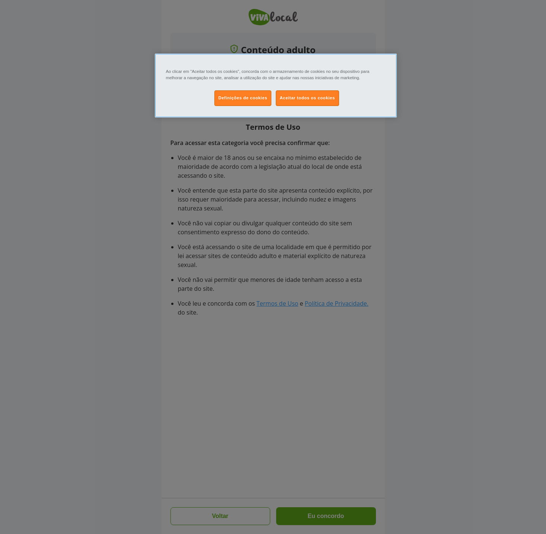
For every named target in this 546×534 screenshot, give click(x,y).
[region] (276, 86)
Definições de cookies (242, 98)
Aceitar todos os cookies (307, 98)
